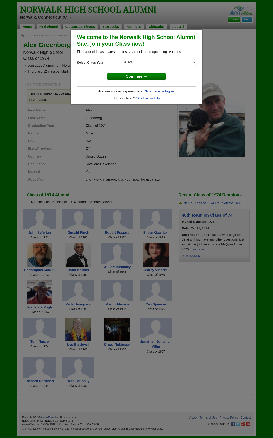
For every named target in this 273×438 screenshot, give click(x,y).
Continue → (136, 76)
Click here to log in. (159, 91)
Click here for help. (147, 98)
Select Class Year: (91, 62)
